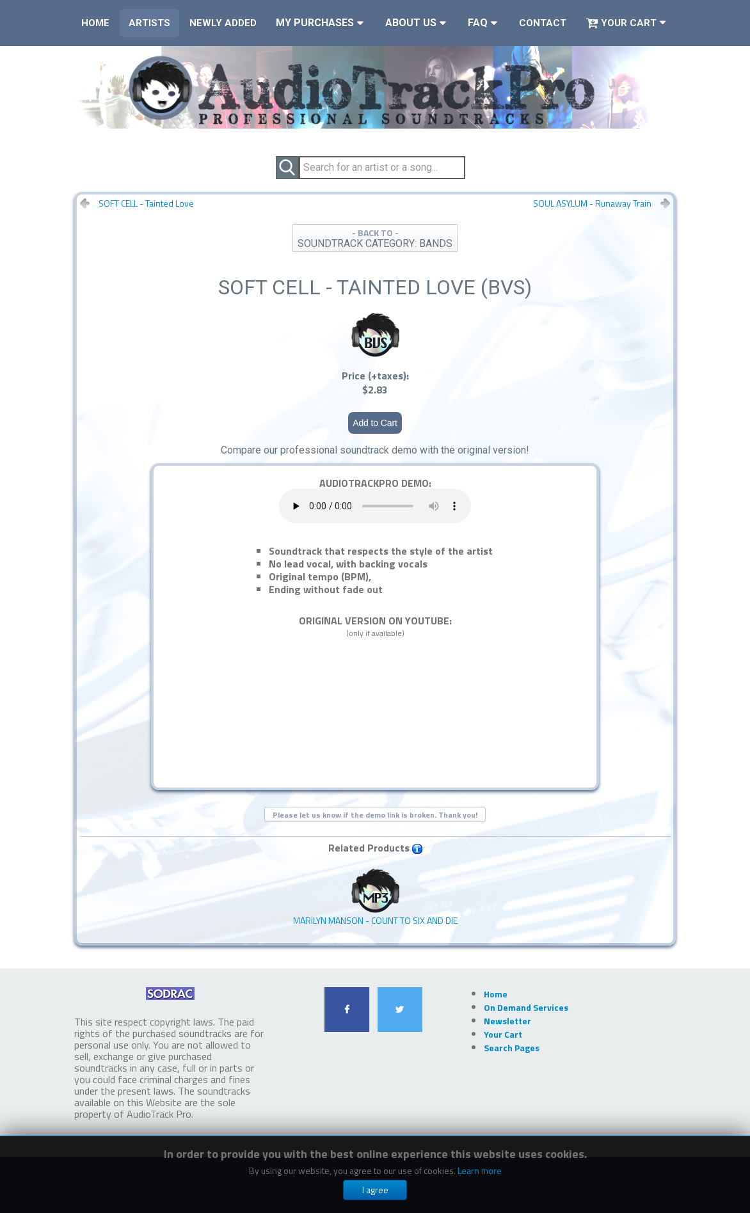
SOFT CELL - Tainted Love (146, 203)
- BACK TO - (375, 238)
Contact (542, 23)
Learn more (480, 1170)
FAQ (478, 23)
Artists (149, 23)
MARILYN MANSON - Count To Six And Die (375, 897)
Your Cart (621, 23)
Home (95, 23)
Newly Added (223, 23)
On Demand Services (526, 1007)
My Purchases (315, 23)
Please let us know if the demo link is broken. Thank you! (375, 815)
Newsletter (507, 1020)
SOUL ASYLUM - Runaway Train (592, 203)
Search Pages (511, 1047)
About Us (410, 23)
